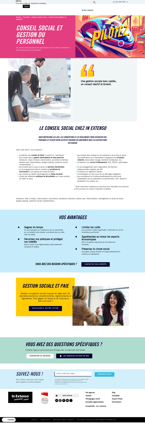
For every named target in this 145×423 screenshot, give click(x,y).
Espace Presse (117, 399)
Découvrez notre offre (45, 308)
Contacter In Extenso (40, 356)
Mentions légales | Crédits (67, 420)
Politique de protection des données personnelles (101, 420)
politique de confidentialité (61, 386)
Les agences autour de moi (76, 356)
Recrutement (116, 403)
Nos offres (26, 17)
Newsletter (116, 396)
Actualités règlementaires (94, 403)
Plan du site (49, 420)
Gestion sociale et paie (39, 17)
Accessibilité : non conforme (95, 407)
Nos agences (86, 11)
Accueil (18, 17)
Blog (113, 393)
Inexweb (88, 396)
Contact (39, 420)
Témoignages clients (92, 399)
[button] (9, 420)
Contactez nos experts (96, 264)
